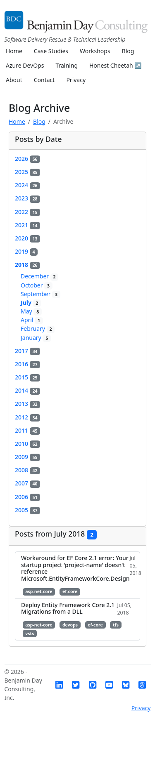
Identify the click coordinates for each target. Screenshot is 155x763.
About (14, 80)
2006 (27, 497)
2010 (27, 443)
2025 (27, 172)
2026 (27, 158)
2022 (27, 212)
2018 (27, 264)
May (31, 311)
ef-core (69, 591)
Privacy (76, 80)
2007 (27, 483)
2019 (26, 251)
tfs (116, 625)
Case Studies (51, 51)
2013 (27, 403)
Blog (128, 51)
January (36, 337)
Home (14, 51)
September (40, 294)
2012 (27, 417)
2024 (27, 185)
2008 (27, 470)
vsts (29, 633)
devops (70, 625)
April (32, 320)
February (38, 328)
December (39, 276)
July (31, 302)
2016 (27, 364)
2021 (27, 225)
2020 (27, 238)
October (36, 285)
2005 (27, 510)
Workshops (95, 51)
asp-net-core (38, 591)
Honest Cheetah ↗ (115, 65)
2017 (27, 351)
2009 (27, 457)
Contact (44, 80)
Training (66, 65)
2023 (27, 198)
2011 (27, 430)
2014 (27, 390)
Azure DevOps (25, 65)
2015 (27, 377)
